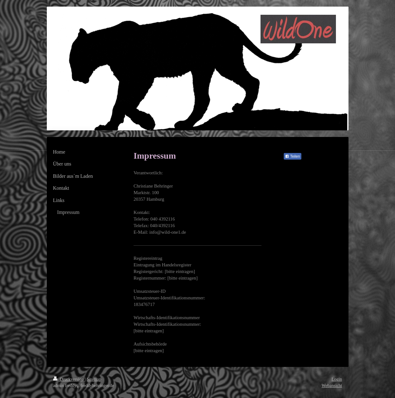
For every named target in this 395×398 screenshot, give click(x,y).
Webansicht (332, 385)
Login (337, 379)
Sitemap (94, 379)
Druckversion (69, 379)
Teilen (292, 156)
